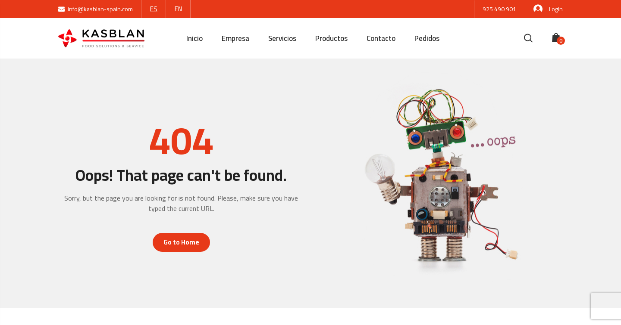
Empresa (235, 38)
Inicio (194, 38)
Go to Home (181, 242)
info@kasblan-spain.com (95, 9)
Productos (331, 38)
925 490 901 (499, 9)
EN (178, 9)
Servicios (282, 38)
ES (153, 9)
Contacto (381, 38)
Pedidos (426, 38)
